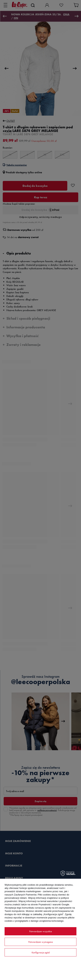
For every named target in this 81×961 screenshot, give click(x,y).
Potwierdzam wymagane (40, 942)
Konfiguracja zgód (41, 952)
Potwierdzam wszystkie (40, 931)
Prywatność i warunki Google (54, 904)
